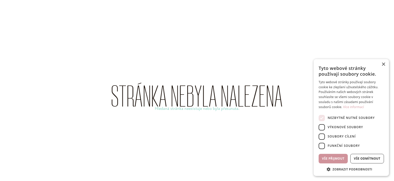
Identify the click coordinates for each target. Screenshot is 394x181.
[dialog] (351, 117)
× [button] (383, 64)
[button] (351, 169)
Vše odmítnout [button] (367, 158)
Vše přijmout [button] (333, 158)
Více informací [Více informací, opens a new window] (353, 107)
